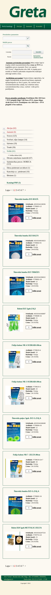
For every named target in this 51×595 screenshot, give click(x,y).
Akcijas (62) (11, 128)
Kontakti (39, 26)
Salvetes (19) (12, 143)
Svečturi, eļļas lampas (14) (17, 140)
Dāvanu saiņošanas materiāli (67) (19, 158)
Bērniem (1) (11, 175)
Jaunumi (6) (11, 132)
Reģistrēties (37, 55)
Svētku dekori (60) (16, 155)
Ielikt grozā (36, 218)
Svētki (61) (11, 151)
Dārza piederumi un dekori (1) (18, 168)
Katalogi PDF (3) (14, 183)
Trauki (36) (11, 147)
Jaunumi (29, 26)
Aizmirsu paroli (38, 57)
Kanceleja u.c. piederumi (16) (18, 172)
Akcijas (19, 26)
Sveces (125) (12, 136)
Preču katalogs (7, 26)
